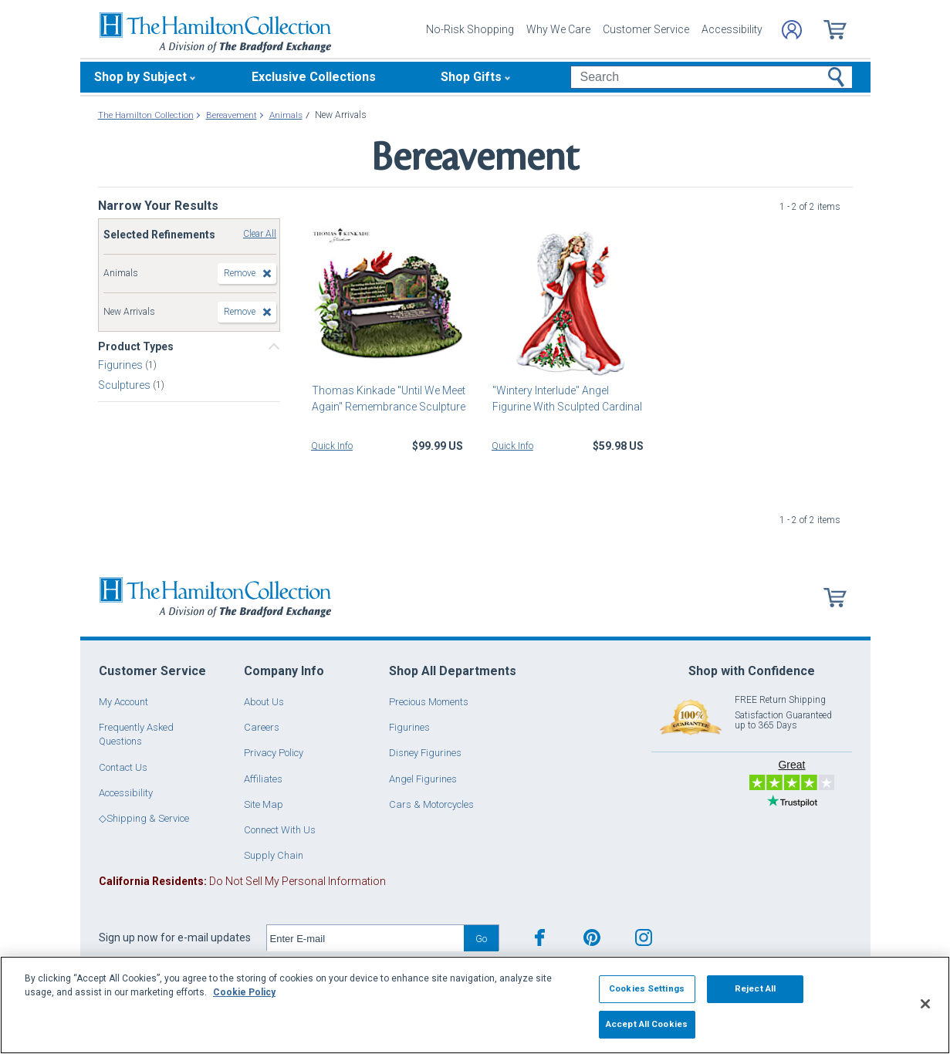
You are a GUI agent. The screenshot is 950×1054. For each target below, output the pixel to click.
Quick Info (332, 446)
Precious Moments (428, 702)
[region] (475, 1005)
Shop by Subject (140, 76)
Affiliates (263, 779)
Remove (239, 273)
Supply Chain (273, 855)
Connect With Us (280, 830)
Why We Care (558, 29)
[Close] (925, 1004)
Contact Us (123, 767)
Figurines (121, 365)
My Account (123, 702)
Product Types (136, 346)
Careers (261, 727)
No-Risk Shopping (470, 29)
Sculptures (125, 385)
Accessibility (732, 29)
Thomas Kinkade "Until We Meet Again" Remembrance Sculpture (388, 398)
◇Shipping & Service (144, 818)
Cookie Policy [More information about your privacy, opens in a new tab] (244, 992)
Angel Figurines (423, 779)
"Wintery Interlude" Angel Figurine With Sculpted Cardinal (566, 398)
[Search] (711, 77)
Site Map (263, 804)
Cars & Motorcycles (431, 804)
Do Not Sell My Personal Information (242, 881)
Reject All (755, 988)
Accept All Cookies (647, 1024)
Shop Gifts (471, 76)
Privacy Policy (273, 752)
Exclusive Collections (314, 76)
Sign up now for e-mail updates (175, 937)
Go (481, 938)
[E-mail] (365, 938)
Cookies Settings (647, 988)
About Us (264, 702)
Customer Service (646, 29)
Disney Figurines (425, 752)
